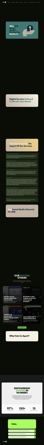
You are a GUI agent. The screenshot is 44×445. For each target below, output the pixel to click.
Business (21, 2)
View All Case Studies (21, 327)
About (28, 2)
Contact (39, 2)
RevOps (9, 2)
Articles (36, 2)
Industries (25, 2)
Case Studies (32, 2)
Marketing (17, 2)
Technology (13, 2)
